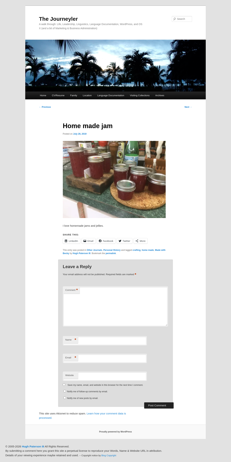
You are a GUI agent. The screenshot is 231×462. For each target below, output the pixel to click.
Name (70, 340)
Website (69, 375)
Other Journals (94, 250)
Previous (45, 107)
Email (70, 357)
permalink (111, 253)
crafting (137, 250)
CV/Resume (58, 95)
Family (73, 95)
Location (87, 95)
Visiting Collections (140, 95)
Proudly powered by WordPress (115, 431)
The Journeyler (58, 19)
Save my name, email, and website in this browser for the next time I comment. (105, 385)
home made (148, 250)
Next (188, 107)
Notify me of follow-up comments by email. (87, 391)
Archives (159, 95)
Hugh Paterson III (82, 253)
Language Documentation (110, 95)
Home (43, 95)
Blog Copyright (108, 455)
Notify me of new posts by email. (82, 398)
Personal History (112, 250)
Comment (71, 290)
